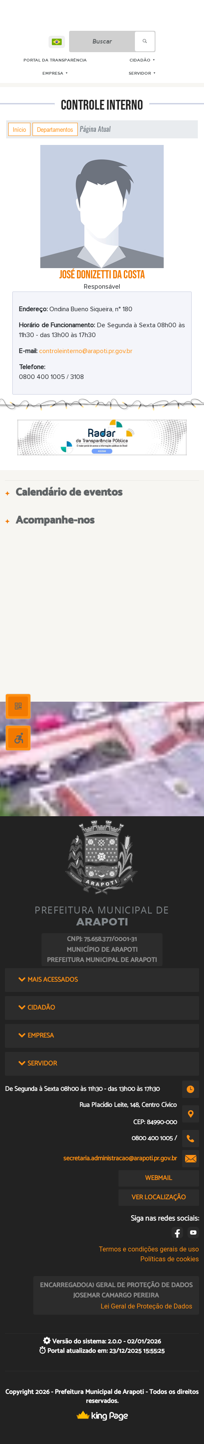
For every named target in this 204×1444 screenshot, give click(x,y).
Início (19, 129)
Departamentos (55, 129)
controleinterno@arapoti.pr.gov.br (85, 351)
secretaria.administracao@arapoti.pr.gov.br (120, 1158)
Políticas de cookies (169, 1259)
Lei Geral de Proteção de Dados (146, 1306)
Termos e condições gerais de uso (149, 1249)
